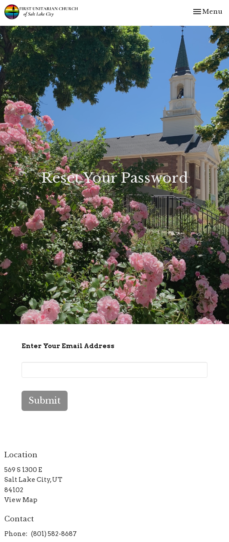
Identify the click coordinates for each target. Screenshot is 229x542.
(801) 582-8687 (54, 534)
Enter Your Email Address (68, 346)
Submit (44, 400)
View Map (20, 500)
